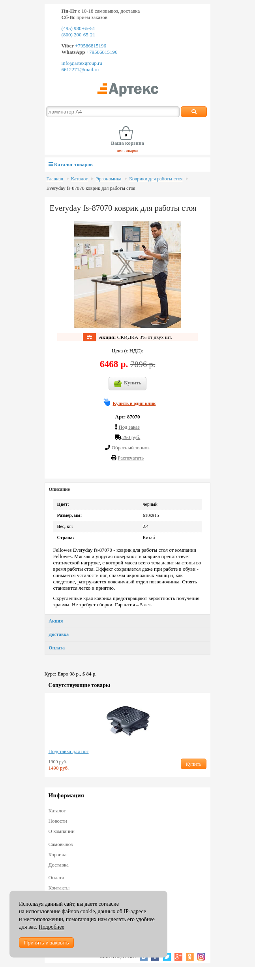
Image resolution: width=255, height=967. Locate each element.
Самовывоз (61, 844)
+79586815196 (90, 46)
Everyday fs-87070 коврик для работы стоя (91, 188)
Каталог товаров (71, 164)
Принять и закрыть (46, 943)
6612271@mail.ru (80, 69)
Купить (127, 384)
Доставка (59, 634)
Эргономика (108, 179)
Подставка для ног (69, 751)
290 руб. (131, 437)
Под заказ (128, 427)
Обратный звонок (131, 447)
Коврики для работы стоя (155, 179)
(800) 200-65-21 (79, 35)
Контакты (59, 888)
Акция (56, 621)
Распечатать (131, 458)
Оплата (57, 648)
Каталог (79, 179)
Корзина (58, 854)
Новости (58, 821)
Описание (59, 489)
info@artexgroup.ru (82, 63)
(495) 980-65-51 (79, 28)
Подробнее (51, 927)
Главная (55, 179)
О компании (62, 831)
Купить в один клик (134, 403)
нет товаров (128, 150)
